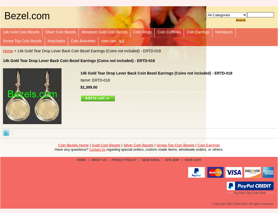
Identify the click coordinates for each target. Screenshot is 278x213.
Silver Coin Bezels (60, 32)
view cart (108, 41)
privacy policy (124, 160)
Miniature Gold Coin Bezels (105, 32)
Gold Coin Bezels (106, 145)
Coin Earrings (198, 32)
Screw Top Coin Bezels (22, 41)
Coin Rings (142, 32)
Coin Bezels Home (73, 145)
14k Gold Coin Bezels (21, 32)
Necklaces (224, 32)
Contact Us (97, 149)
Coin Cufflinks (169, 32)
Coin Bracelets (83, 41)
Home (8, 51)
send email (151, 160)
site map (172, 160)
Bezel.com (27, 15)
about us (98, 160)
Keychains (56, 41)
